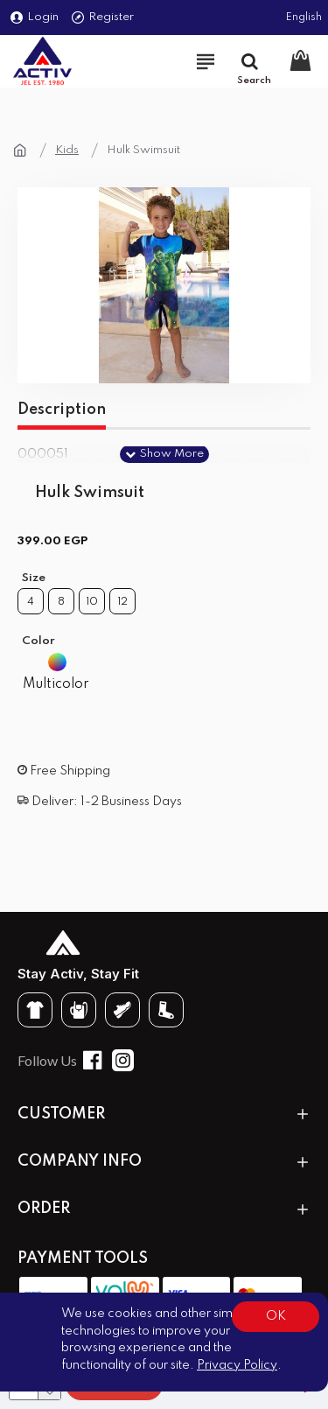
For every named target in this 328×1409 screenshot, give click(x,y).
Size (33, 578)
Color (38, 641)
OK (276, 1316)
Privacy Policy (237, 1365)
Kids (67, 150)
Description (61, 409)
